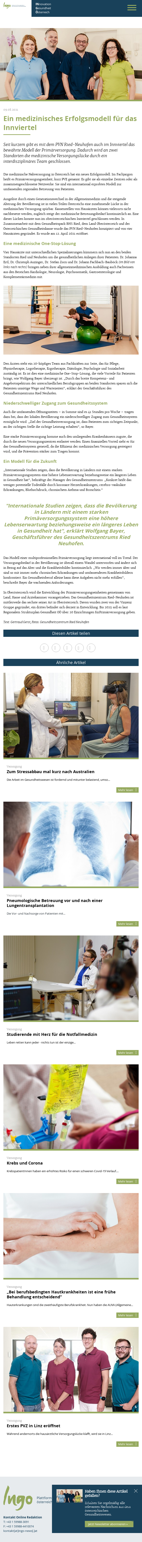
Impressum (128, 1495)
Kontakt (130, 1500)
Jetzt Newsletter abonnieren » (108, 1524)
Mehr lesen (127, 790)
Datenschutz (126, 1505)
